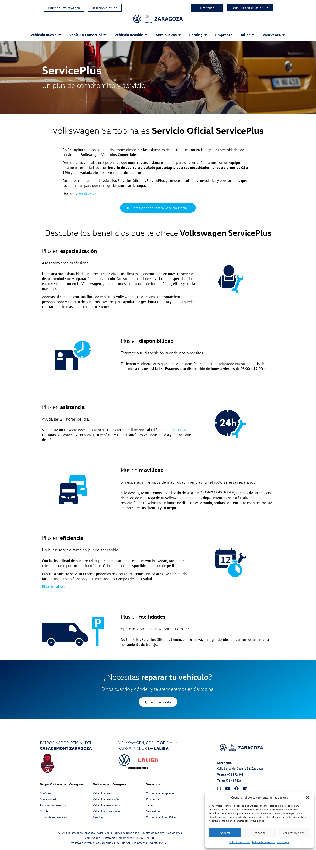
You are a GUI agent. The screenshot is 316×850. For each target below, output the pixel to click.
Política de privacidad (263, 842)
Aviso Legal (283, 842)
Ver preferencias (293, 832)
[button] (308, 797)
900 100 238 (175, 430)
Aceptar (225, 832)
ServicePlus (87, 193)
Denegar (259, 832)
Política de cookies (239, 842)
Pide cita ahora (53, 586)
